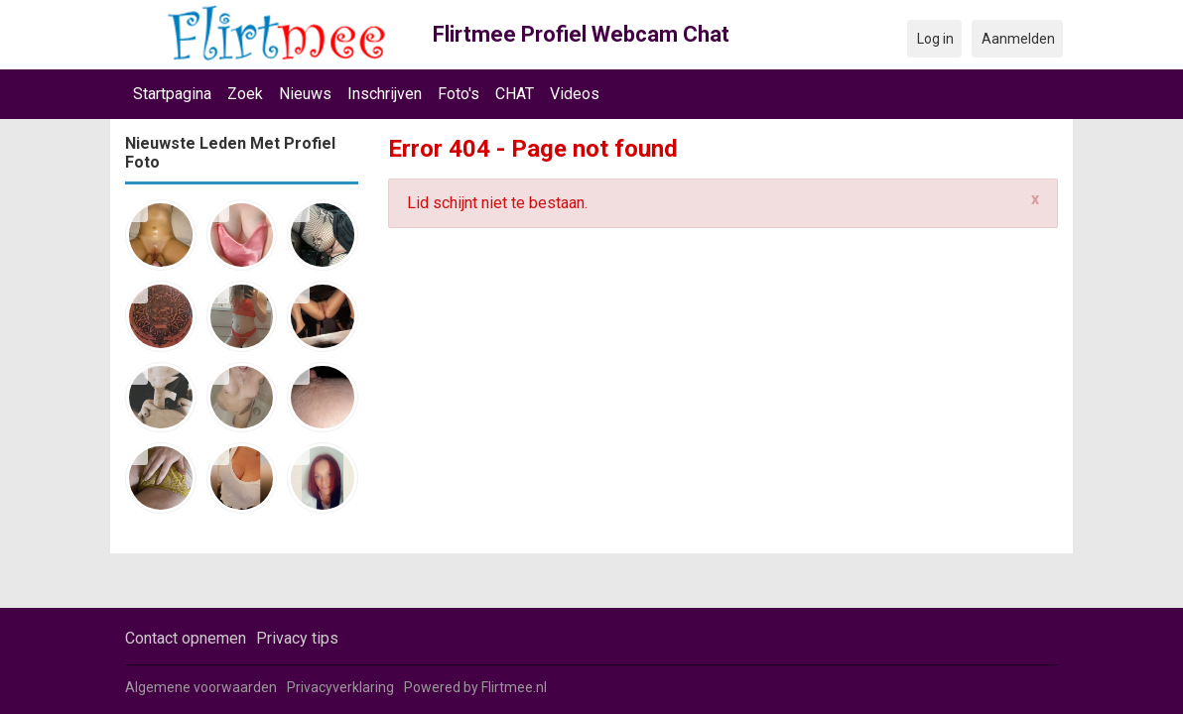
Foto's (458, 93)
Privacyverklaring (340, 687)
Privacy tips (297, 638)
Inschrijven (384, 93)
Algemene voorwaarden (201, 687)
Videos (574, 93)
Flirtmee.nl (514, 687)
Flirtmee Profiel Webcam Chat (581, 34)
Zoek (245, 93)
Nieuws (305, 93)
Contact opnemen (185, 638)
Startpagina (172, 93)
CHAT (514, 93)
